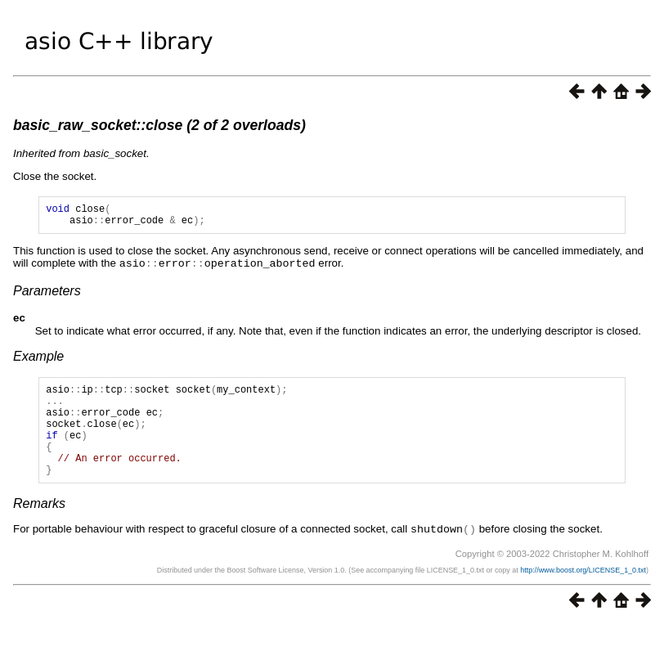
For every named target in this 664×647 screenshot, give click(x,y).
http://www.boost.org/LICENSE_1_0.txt (583, 593)
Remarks (39, 527)
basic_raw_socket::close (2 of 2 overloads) (159, 125)
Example (38, 360)
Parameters (47, 295)
